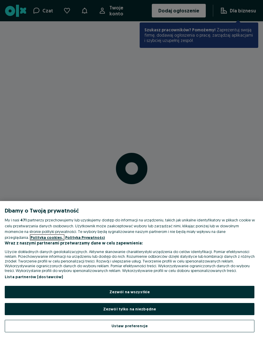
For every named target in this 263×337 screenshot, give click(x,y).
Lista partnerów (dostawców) (34, 276)
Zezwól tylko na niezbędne (129, 309)
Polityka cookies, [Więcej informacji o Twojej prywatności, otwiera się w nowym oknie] (47, 237)
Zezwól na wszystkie (129, 291)
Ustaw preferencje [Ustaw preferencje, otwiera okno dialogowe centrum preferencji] (129, 325)
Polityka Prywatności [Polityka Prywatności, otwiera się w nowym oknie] (85, 237)
